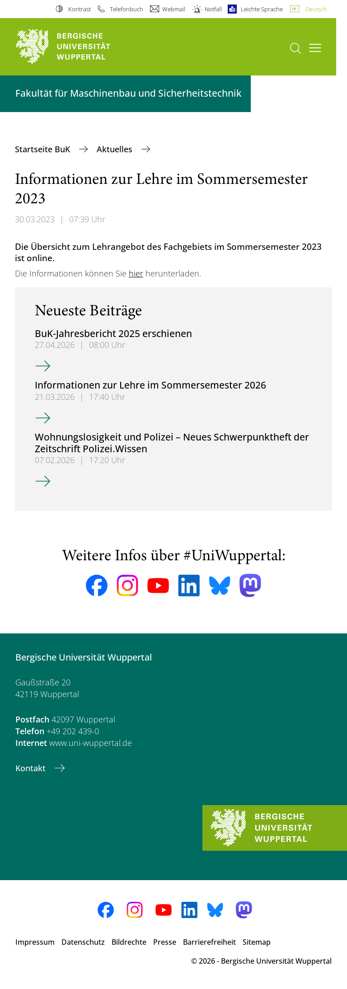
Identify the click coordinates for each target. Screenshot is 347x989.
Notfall (213, 9)
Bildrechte (129, 942)
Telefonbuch (126, 9)
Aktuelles (116, 149)
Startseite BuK (43, 149)
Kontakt (31, 768)
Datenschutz (83, 942)
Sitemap (257, 942)
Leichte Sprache (262, 9)
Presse (164, 942)
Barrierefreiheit (209, 942)
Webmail (173, 9)
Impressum (35, 942)
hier (136, 273)
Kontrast (79, 9)
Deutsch (316, 9)
